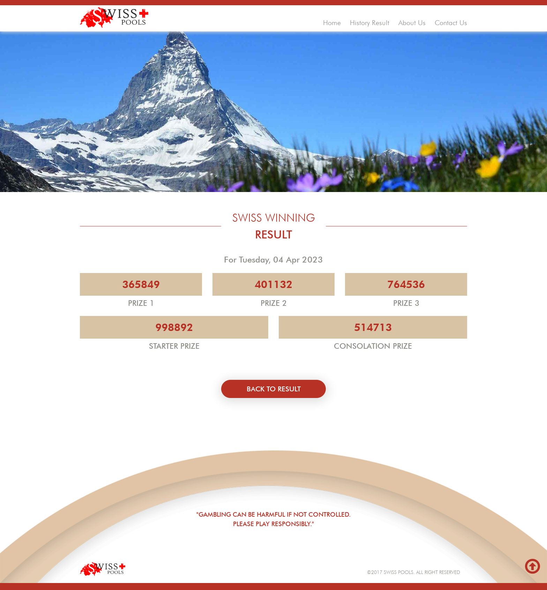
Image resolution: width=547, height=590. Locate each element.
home (332, 23)
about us (412, 23)
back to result (274, 389)
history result (369, 23)
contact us (451, 23)
